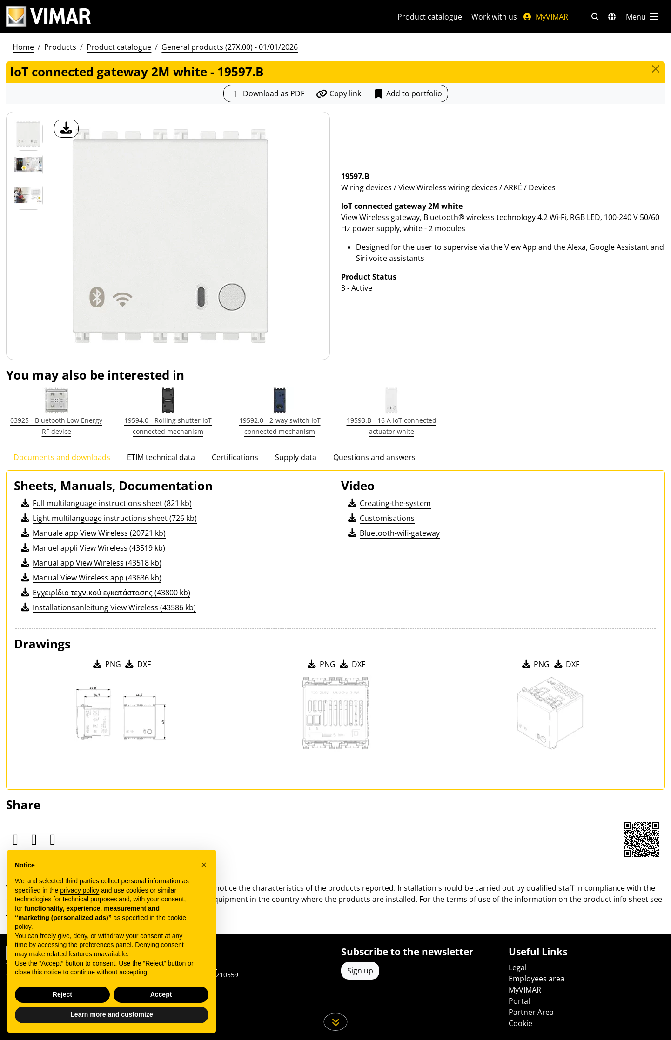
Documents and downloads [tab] (61, 457)
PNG (106, 664)
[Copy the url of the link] (338, 93)
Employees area (536, 978)
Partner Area (531, 1012)
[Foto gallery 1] (28, 164)
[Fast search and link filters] (595, 16)
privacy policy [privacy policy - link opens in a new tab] (79, 890)
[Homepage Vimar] (48, 16)
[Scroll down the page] (336, 1022)
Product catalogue (429, 17)
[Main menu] (642, 16)
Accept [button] (161, 994)
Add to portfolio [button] (407, 93)
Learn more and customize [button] (111, 1014)
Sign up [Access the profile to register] (360, 971)
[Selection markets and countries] (612, 16)
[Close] (655, 68)
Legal (518, 967)
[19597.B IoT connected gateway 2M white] (28, 134)
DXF (137, 664)
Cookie (520, 1023)
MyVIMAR (545, 17)
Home (23, 47)
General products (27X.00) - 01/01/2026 (229, 47)
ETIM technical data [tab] (161, 457)
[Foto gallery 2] (28, 195)
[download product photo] (66, 129)
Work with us (494, 17)
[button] (203, 864)
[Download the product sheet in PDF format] (266, 93)
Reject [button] (62, 994)
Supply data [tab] (295, 457)
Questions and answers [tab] (374, 457)
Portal (519, 1001)
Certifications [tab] (235, 457)
